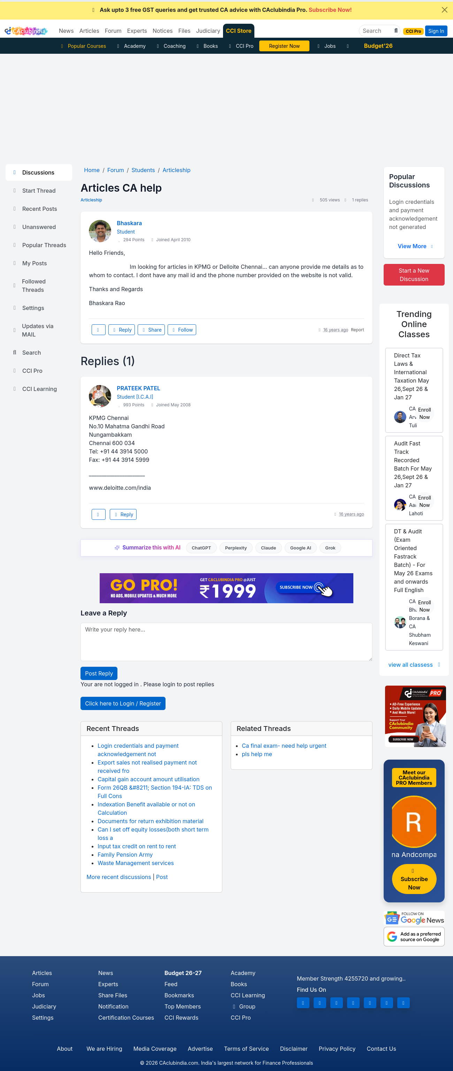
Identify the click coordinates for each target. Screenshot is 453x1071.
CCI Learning (34, 388)
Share (151, 330)
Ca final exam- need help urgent (284, 745)
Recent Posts (34, 208)
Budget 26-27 (183, 972)
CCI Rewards (181, 1017)
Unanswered (33, 226)
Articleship (91, 199)
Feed (170, 984)
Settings (27, 307)
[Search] (377, 30)
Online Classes (414, 324)
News (105, 972)
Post (162, 876)
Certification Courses (126, 1017)
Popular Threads (38, 245)
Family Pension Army (125, 854)
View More (416, 246)
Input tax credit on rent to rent (137, 846)
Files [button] (184, 30)
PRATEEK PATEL (138, 388)
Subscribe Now (414, 879)
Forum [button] (113, 30)
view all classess (416, 664)
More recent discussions (118, 876)
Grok (330, 548)
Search (26, 352)
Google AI (300, 548)
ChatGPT (201, 548)
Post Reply (99, 673)
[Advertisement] (226, 106)
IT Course (284, 46)
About (64, 1048)
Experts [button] (137, 30)
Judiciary (44, 1006)
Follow (182, 330)
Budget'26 (378, 45)
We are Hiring (104, 1048)
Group (243, 1006)
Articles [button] (89, 30)
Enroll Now (424, 413)
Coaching (170, 46)
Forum (40, 984)
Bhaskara (129, 223)
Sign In (436, 31)
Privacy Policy (337, 1048)
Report (357, 329)
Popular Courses (82, 46)
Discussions (32, 172)
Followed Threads (28, 285)
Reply (122, 330)
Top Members (182, 1006)
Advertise (200, 1048)
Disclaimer (294, 1048)
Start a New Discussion (414, 274)
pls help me (257, 754)
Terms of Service (246, 1048)
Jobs (325, 46)
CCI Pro (240, 46)
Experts (108, 984)
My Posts (29, 263)
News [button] (66, 30)
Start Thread (33, 190)
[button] (395, 30)
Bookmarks (179, 995)
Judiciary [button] (208, 30)
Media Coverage (155, 1048)
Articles (42, 972)
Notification (113, 1006)
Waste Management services (136, 862)
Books (206, 46)
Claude (268, 548)
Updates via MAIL (32, 330)
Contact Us (381, 1048)
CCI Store (239, 30)
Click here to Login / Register (123, 703)
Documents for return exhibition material (151, 821)
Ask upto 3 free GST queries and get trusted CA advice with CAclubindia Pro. (221, 9)
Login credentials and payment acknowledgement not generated (413, 214)
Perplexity (236, 548)
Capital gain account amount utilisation (148, 779)
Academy (130, 46)
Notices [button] (163, 30)
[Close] (444, 10)
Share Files (112, 995)
